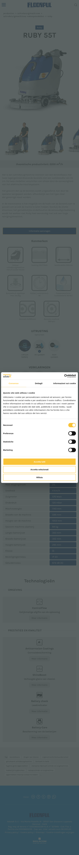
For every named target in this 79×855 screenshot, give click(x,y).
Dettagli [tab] (38, 383)
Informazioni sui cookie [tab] (64, 383)
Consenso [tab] (13, 383)
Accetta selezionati (39, 469)
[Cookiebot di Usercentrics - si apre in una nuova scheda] (64, 376)
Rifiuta (39, 477)
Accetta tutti (39, 461)
